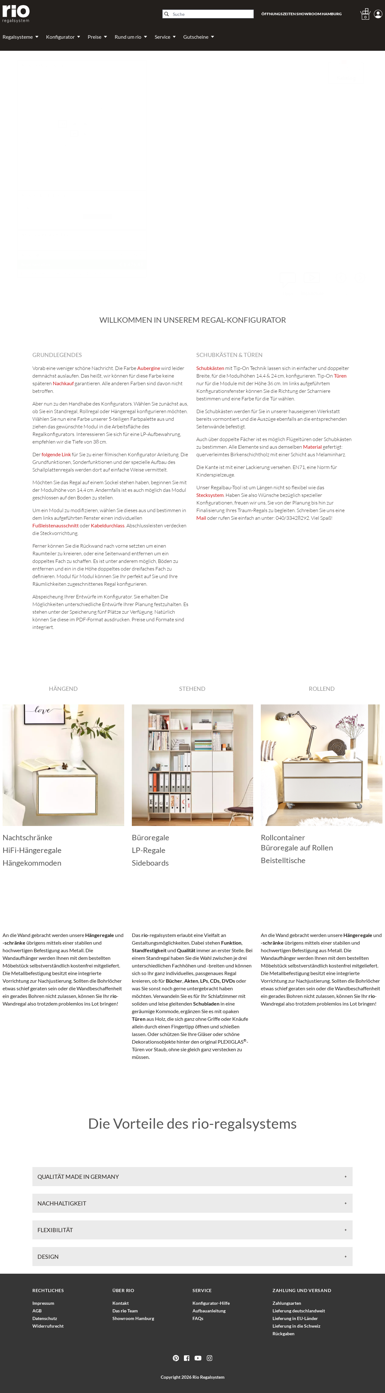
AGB (37, 1310)
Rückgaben (283, 1333)
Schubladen (206, 1003)
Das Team (125, 1310)
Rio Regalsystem (208, 1377)
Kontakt (120, 1303)
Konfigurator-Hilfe (211, 1303)
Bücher (174, 981)
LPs (204, 981)
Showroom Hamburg (133, 1318)
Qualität (186, 950)
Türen (138, 1019)
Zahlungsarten (287, 1303)
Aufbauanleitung (209, 1310)
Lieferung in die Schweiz (297, 1326)
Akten (191, 981)
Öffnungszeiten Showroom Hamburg (301, 13)
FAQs (197, 1318)
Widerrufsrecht (48, 1326)
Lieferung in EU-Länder (295, 1318)
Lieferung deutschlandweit (299, 1310)
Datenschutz (44, 1318)
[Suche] (208, 14)
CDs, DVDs (222, 981)
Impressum (43, 1303)
